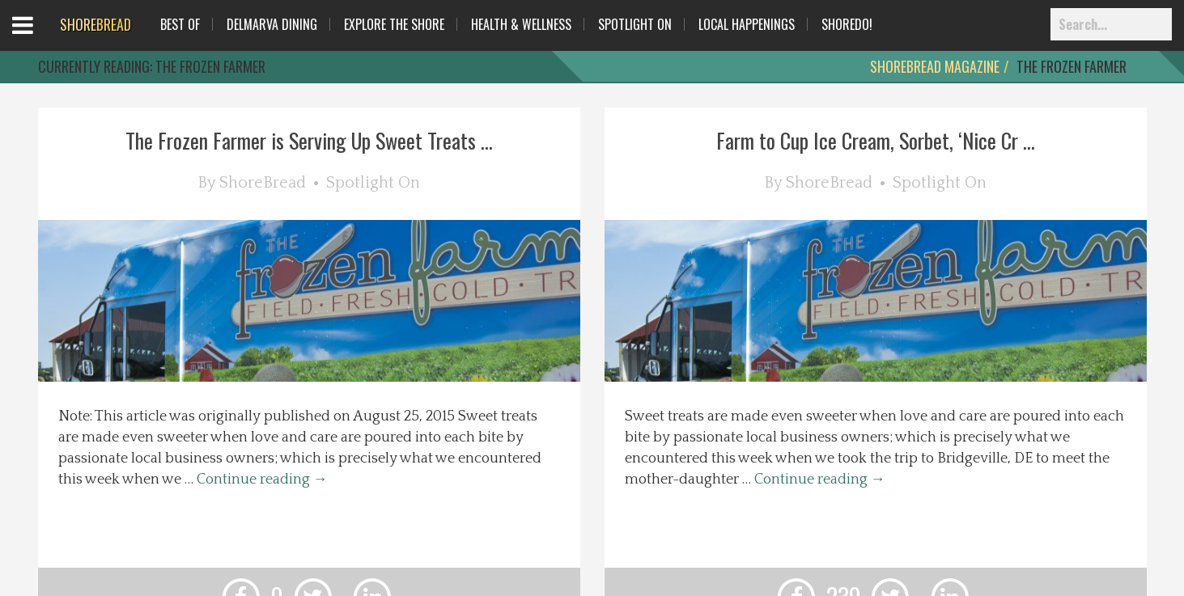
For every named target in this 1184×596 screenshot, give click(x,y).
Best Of (180, 24)
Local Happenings (746, 24)
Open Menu (42, 40)
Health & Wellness (521, 24)
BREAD (95, 24)
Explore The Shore (394, 24)
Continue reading (262, 479)
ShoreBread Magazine (934, 66)
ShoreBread (262, 183)
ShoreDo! (846, 24)
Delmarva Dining (272, 24)
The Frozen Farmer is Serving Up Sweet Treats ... (309, 140)
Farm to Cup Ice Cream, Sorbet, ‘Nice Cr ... (875, 140)
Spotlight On (635, 24)
